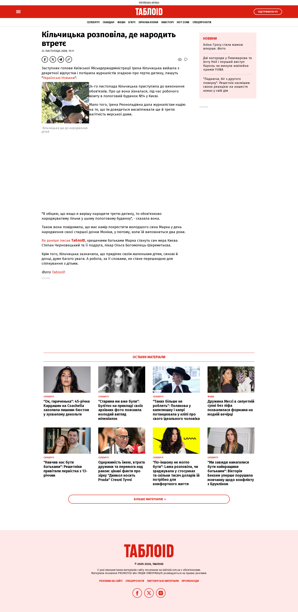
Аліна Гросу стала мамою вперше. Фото (223, 46)
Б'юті (131, 22)
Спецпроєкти (202, 22)
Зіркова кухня (148, 22)
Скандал (108, 22)
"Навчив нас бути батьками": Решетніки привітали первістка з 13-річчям (65, 468)
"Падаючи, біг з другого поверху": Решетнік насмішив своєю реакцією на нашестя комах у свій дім (226, 84)
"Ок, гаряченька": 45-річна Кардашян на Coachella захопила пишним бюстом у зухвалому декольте (67, 407)
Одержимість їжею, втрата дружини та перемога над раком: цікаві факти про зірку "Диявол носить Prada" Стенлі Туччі (121, 471)
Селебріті (93, 22)
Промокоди (190, 581)
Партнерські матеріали (163, 581)
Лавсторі (167, 22)
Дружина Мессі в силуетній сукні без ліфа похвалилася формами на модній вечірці (231, 407)
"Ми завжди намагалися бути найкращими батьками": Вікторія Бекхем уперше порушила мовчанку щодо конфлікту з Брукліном (231, 473)
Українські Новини (59, 78)
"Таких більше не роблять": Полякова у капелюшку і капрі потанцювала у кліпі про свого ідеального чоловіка (176, 410)
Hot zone (183, 22)
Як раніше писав (63, 240)
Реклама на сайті (110, 581)
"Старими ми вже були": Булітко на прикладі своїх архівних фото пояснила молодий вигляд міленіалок (120, 410)
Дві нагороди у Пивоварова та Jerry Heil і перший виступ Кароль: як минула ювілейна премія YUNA (227, 64)
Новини (210, 38)
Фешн (121, 22)
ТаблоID (58, 272)
